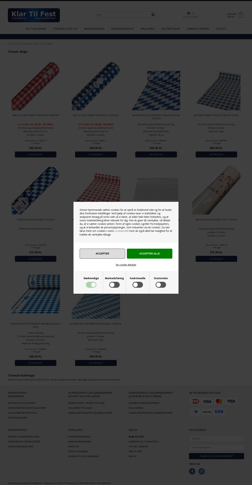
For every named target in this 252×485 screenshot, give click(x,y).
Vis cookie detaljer (126, 264)
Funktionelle (137, 278)
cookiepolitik (122, 231)
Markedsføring (114, 278)
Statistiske (161, 278)
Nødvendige (91, 278)
